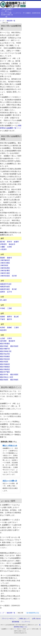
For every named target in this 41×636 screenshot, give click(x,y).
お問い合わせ (36, 618)
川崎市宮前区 (5, 276)
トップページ (17, 13)
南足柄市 (3, 330)
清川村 (14, 276)
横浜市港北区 (5, 359)
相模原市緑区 (5, 286)
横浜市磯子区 (5, 349)
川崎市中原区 (5, 273)
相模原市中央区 (6, 284)
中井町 (2, 308)
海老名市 (12, 244)
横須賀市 (12, 341)
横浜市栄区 (4, 361)
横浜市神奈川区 (6, 351)
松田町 (2, 327)
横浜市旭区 (4, 346)
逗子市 (9, 292)
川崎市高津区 (5, 268)
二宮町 (9, 308)
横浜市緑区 (4, 380)
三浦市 (16, 327)
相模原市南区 (5, 289)
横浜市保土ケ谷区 (6, 377)
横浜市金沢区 (5, 354)
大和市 (9, 338)
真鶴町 (9, 327)
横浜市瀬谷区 (5, 364)
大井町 (9, 247)
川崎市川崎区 (5, 263)
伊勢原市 (3, 244)
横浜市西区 (14, 374)
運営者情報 (15, 621)
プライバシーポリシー (9, 618)
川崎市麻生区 (5, 260)
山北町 (2, 338)
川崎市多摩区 (5, 270)
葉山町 (16, 316)
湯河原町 (3, 341)
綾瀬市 (16, 242)
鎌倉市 (9, 258)
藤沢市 (9, 319)
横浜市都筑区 (5, 367)
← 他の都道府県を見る (32, 613)
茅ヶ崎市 (3, 300)
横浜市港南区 (5, 356)
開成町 (2, 258)
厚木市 (9, 242)
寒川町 (14, 289)
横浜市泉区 (14, 346)
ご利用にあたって (24, 618)
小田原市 (3, 249)
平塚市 (2, 319)
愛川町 (2, 242)
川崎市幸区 (4, 265)
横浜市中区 (4, 374)
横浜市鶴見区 (5, 369)
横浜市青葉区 (5, 343)
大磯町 (2, 247)
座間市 (2, 292)
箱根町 (2, 316)
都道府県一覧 (11, 20)
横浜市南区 (14, 380)
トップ (2, 20)
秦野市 (9, 316)
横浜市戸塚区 (5, 372)
